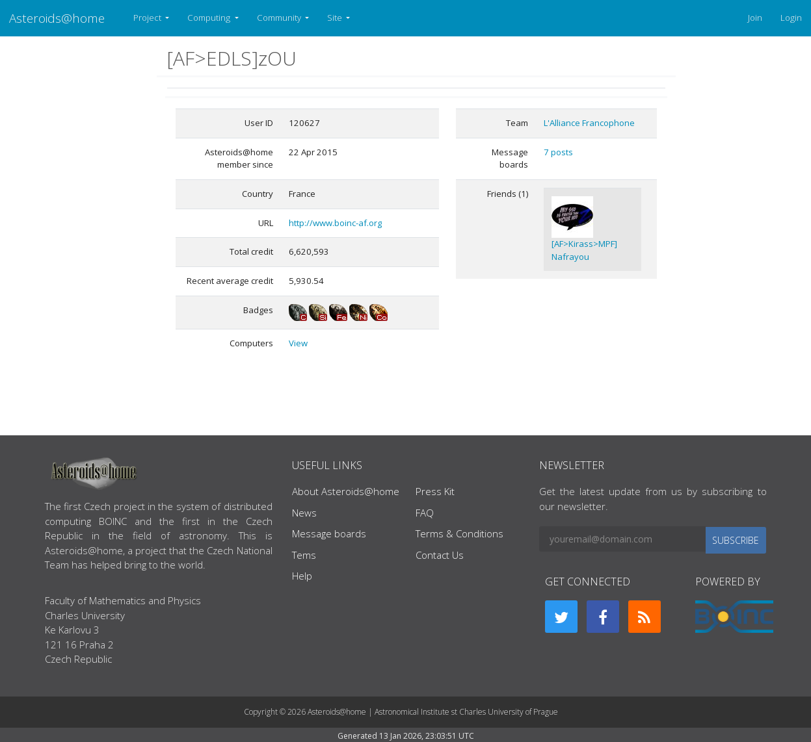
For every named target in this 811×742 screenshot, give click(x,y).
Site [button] (335, 17)
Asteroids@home (57, 18)
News (304, 512)
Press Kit (435, 491)
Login (791, 17)
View (298, 343)
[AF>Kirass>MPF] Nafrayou (584, 250)
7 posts (558, 152)
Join (755, 17)
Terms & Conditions (459, 533)
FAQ (425, 512)
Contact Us (440, 554)
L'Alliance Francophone (589, 123)
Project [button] (148, 17)
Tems (304, 554)
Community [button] (280, 17)
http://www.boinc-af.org (335, 223)
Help (302, 575)
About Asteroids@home (345, 491)
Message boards (329, 533)
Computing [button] (209, 17)
